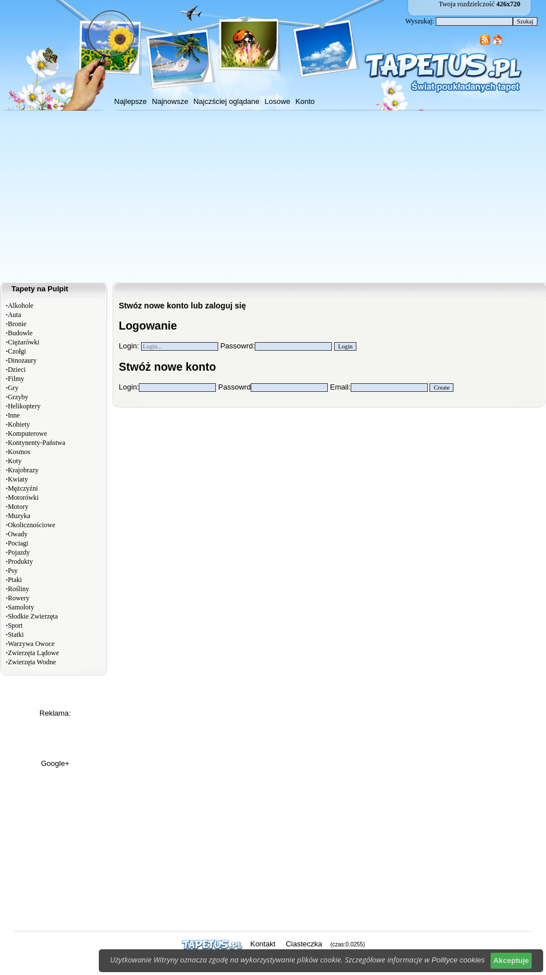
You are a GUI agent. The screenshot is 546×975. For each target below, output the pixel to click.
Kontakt (262, 944)
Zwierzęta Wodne (32, 662)
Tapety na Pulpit (39, 288)
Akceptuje (511, 960)
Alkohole (21, 306)
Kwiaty (18, 479)
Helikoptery (24, 406)
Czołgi (17, 351)
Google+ (55, 763)
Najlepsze (130, 101)
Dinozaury (22, 360)
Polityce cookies (458, 960)
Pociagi (18, 543)
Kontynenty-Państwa (37, 443)
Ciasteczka (304, 944)
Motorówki (23, 497)
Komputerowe (27, 434)
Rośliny (18, 589)
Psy (13, 571)
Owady (18, 534)
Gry (13, 388)
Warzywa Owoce (31, 644)
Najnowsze (170, 101)
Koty (15, 461)
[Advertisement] (273, 196)
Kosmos (19, 452)
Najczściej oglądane (227, 101)
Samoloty (21, 607)
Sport (15, 625)
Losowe (277, 101)
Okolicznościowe (31, 525)
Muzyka (19, 516)
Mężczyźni (23, 488)
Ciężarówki (23, 342)
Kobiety (19, 424)
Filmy (16, 379)
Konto (305, 101)
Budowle (20, 333)
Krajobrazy (23, 470)
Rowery (19, 598)
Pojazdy (19, 552)
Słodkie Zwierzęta (33, 616)
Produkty (20, 561)
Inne (14, 415)
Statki (16, 635)
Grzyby (18, 397)
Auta (14, 315)
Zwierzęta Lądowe (33, 653)
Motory (18, 507)
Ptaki (15, 580)
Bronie (17, 324)
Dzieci (17, 370)
